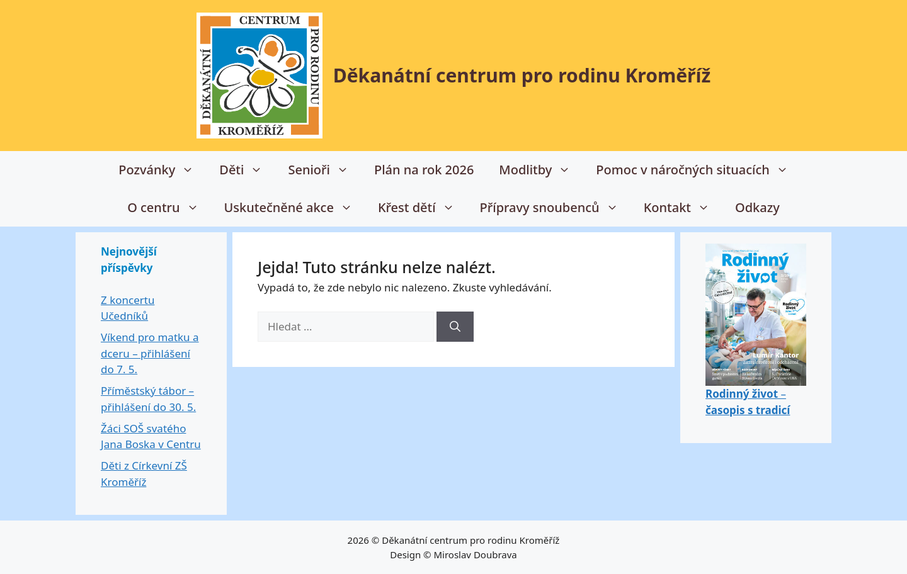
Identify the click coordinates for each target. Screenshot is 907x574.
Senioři (325, 170)
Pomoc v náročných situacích (698, 170)
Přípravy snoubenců (555, 208)
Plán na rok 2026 (424, 169)
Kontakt (683, 208)
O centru (169, 208)
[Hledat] (455, 327)
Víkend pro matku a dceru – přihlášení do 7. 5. (150, 353)
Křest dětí (422, 208)
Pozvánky (162, 170)
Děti (247, 170)
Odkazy (757, 207)
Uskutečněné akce (294, 208)
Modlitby (541, 170)
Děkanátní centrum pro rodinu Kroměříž (522, 75)
